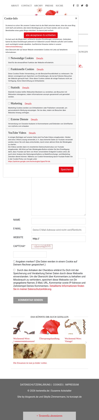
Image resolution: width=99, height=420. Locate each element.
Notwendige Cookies (21, 58)
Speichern (66, 169)
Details (39, 58)
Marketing (15, 103)
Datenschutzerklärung (14, 47)
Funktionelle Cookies (21, 69)
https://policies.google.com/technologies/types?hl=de (29, 161)
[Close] (76, 18)
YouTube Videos (17, 132)
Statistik (14, 87)
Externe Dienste (18, 119)
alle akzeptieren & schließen (41, 35)
